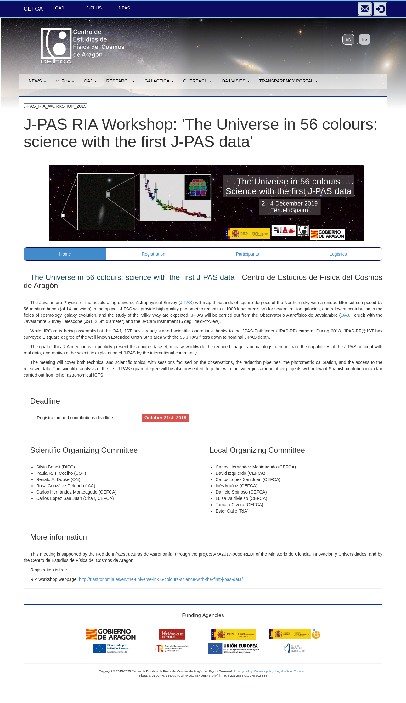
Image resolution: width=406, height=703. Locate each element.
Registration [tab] (153, 254)
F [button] (65, 80)
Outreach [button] (197, 80)
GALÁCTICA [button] (158, 80)
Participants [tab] (247, 254)
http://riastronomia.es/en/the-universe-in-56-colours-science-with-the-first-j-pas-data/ (161, 579)
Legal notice (283, 671)
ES (365, 39)
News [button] (37, 80)
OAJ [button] (90, 80)
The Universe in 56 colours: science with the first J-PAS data (132, 277)
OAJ (59, 7)
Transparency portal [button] (288, 80)
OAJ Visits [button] (236, 80)
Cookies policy (263, 671)
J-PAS (124, 7)
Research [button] (120, 80)
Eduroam (300, 671)
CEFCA (33, 9)
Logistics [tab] (338, 254)
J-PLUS (94, 7)
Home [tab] (65, 254)
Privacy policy (243, 671)
